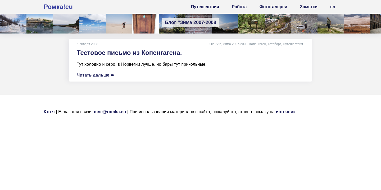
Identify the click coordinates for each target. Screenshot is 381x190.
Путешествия (293, 44)
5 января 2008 (87, 44)
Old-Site (216, 44)
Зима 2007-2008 (236, 44)
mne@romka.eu (110, 112)
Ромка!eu (58, 6)
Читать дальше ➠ (95, 75)
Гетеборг (274, 44)
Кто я (49, 112)
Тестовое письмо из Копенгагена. (129, 52)
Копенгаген (258, 44)
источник (286, 112)
